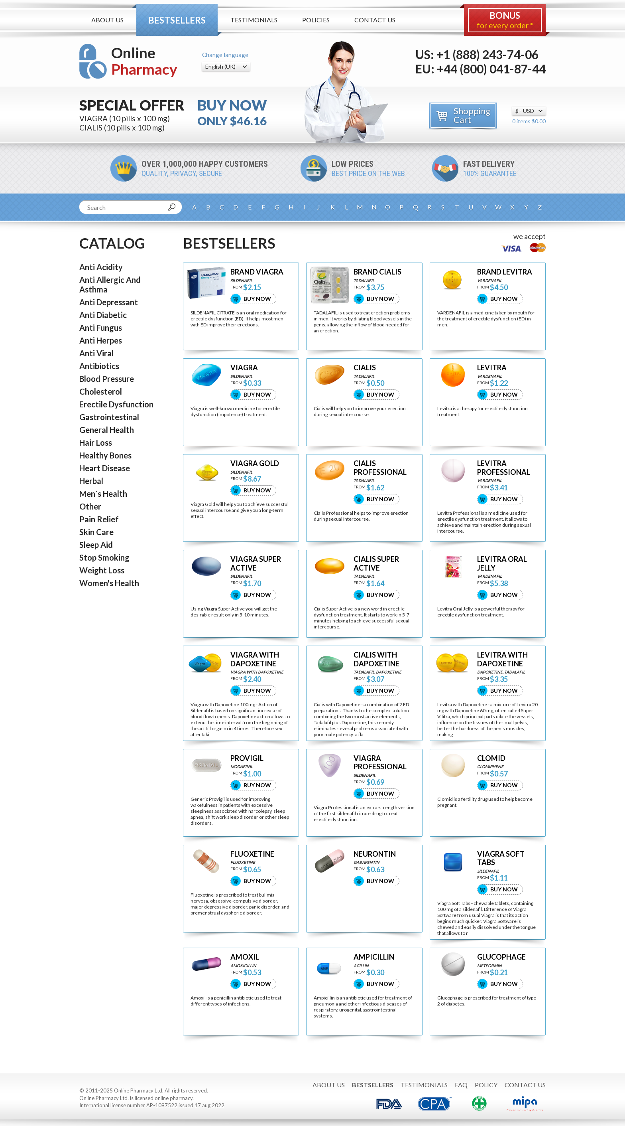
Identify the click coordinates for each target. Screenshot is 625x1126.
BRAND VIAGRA (256, 272)
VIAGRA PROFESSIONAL (380, 762)
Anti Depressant (108, 302)
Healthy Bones (105, 455)
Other (90, 506)
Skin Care (96, 532)
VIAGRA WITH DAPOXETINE (254, 659)
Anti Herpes (100, 340)
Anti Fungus (100, 327)
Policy (486, 1084)
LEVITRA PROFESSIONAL (503, 467)
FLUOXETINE (252, 854)
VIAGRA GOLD (254, 463)
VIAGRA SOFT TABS (501, 858)
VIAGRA (244, 367)
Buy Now (257, 298)
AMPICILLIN (374, 957)
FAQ (461, 1084)
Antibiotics (99, 366)
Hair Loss (95, 442)
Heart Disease (104, 468)
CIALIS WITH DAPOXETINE (376, 659)
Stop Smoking (104, 557)
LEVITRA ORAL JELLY (502, 563)
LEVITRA (492, 367)
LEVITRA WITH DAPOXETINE (502, 659)
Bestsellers (177, 20)
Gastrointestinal (109, 417)
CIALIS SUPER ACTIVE (376, 563)
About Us (107, 20)
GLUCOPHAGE (501, 957)
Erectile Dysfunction (116, 404)
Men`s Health (103, 493)
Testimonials (253, 20)
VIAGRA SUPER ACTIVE (255, 563)
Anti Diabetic (103, 315)
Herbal (91, 481)
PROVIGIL (246, 758)
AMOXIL (244, 957)
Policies (316, 20)
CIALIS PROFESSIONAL (380, 467)
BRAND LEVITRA (504, 272)
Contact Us (374, 20)
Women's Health (109, 583)
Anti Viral (96, 353)
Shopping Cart (472, 115)
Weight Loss (101, 570)
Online (144, 61)
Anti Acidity (101, 267)
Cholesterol (100, 391)
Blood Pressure (106, 378)
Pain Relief (99, 519)
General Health (106, 430)
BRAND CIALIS (377, 272)
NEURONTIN (375, 854)
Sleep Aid (96, 544)
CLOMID (491, 758)
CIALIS (365, 367)
